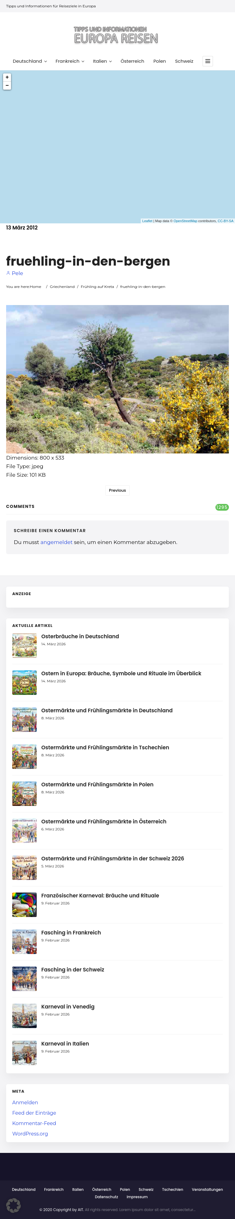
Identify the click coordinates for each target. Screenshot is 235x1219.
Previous (117, 490)
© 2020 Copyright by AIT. (61, 1209)
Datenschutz (106, 1196)
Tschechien (172, 1189)
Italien (102, 61)
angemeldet (56, 542)
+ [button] (7, 77)
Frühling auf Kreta (97, 286)
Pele (14, 273)
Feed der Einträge (34, 1113)
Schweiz (184, 61)
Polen (159, 61)
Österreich (132, 61)
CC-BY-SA (225, 221)
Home (35, 286)
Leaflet (147, 221)
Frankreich (70, 61)
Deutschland (30, 61)
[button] (13, 1205)
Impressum (137, 1196)
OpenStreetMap (185, 221)
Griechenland (62, 286)
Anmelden (25, 1102)
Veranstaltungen (207, 1189)
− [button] (7, 85)
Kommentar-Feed (34, 1123)
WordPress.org (30, 1134)
